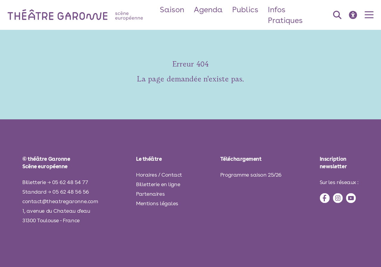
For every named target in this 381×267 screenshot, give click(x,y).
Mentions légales (157, 203)
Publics (245, 9)
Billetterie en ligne (158, 184)
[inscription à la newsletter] (339, 162)
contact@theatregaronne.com (60, 201)
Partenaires (150, 194)
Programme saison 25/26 (251, 175)
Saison (172, 9)
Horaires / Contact (159, 175)
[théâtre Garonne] (83, 15)
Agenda (208, 9)
